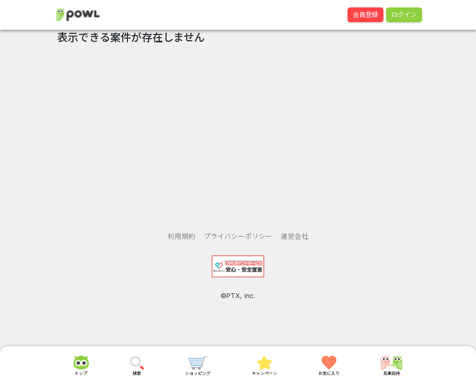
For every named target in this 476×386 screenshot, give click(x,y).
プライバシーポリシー (238, 236)
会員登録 (365, 15)
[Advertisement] (238, 134)
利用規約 (181, 236)
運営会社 (294, 236)
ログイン (404, 15)
